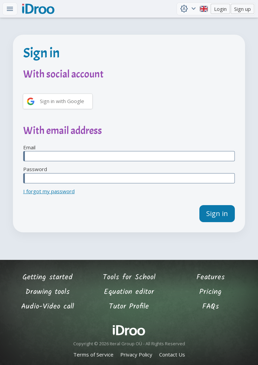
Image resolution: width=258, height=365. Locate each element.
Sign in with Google (62, 101)
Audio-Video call (47, 307)
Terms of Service (93, 354)
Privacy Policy (136, 354)
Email (129, 153)
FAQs (210, 307)
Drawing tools (48, 292)
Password (129, 174)
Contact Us (172, 354)
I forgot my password (49, 191)
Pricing (210, 292)
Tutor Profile (129, 307)
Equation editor (129, 292)
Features (210, 277)
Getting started (47, 277)
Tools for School (129, 277)
